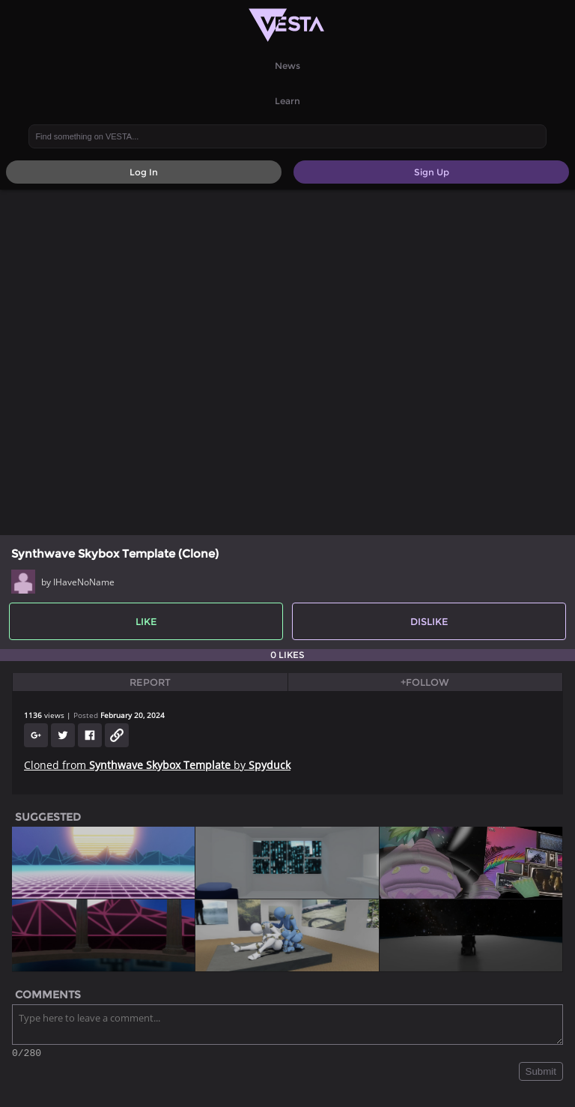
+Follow (425, 682)
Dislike (429, 621)
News (287, 65)
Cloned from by (157, 765)
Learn (287, 100)
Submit (541, 1073)
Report (150, 682)
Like (146, 621)
